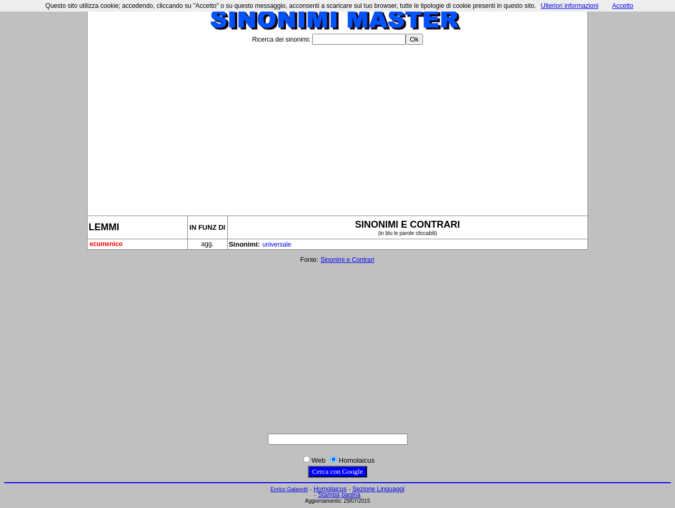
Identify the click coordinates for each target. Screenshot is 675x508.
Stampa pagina (339, 495)
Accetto (622, 5)
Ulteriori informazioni (569, 5)
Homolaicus (330, 489)
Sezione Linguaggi (378, 489)
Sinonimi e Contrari (347, 259)
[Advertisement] (337, 126)
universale (277, 244)
